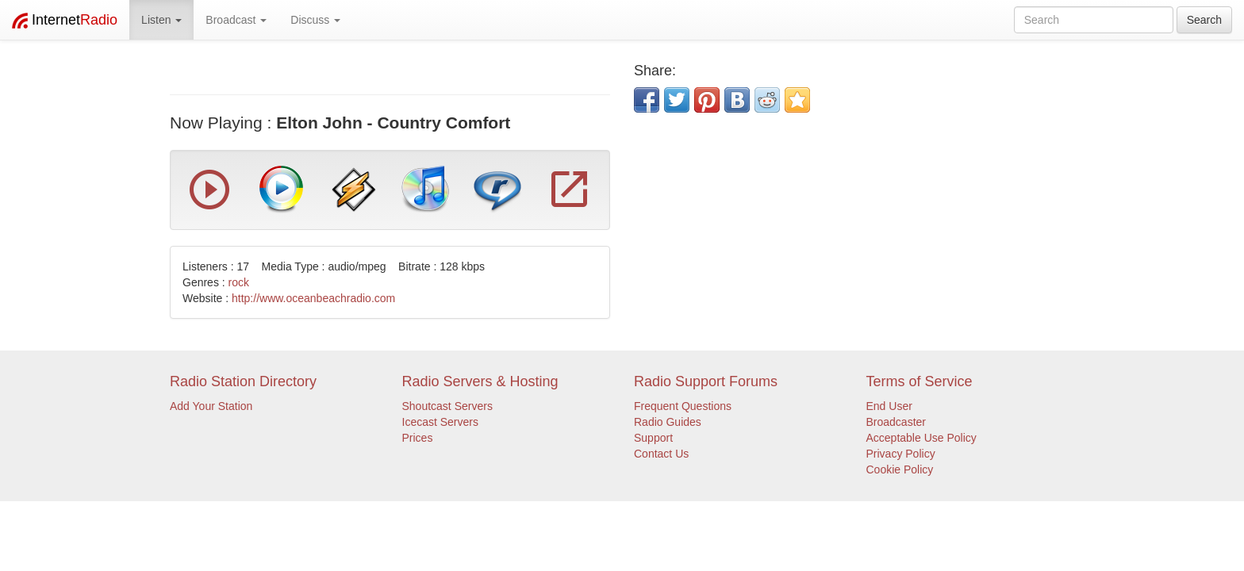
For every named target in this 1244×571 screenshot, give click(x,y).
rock (238, 282)
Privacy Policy (900, 453)
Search (1204, 19)
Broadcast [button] (236, 19)
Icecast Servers (440, 422)
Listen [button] (161, 19)
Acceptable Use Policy (921, 437)
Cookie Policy (900, 469)
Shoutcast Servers (447, 406)
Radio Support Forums (706, 381)
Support (653, 437)
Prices (417, 437)
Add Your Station (211, 406)
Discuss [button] (315, 19)
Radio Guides (667, 422)
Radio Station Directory (243, 381)
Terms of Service (919, 381)
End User (889, 406)
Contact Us (661, 453)
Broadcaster (896, 422)
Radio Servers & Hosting (480, 381)
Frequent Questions (682, 406)
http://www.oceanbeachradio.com (313, 298)
